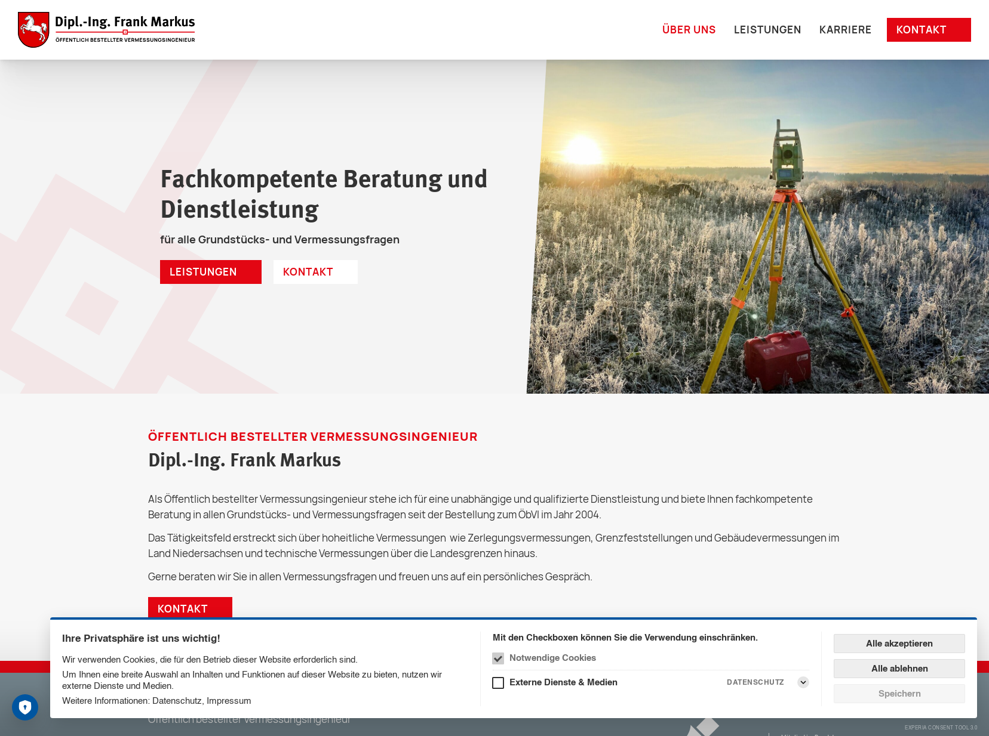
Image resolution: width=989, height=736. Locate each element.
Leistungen (767, 29)
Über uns (689, 29)
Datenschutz (177, 700)
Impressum (229, 700)
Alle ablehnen (899, 668)
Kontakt (921, 29)
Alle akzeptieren (899, 643)
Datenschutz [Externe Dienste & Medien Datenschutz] (755, 682)
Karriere (845, 29)
